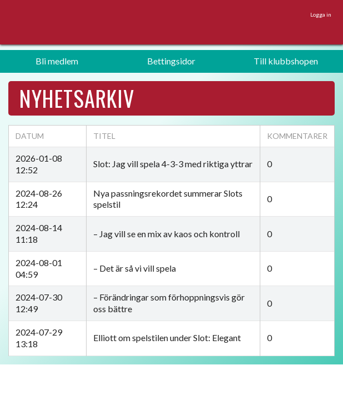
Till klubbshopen (286, 61)
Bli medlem (57, 61)
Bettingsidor (171, 61)
